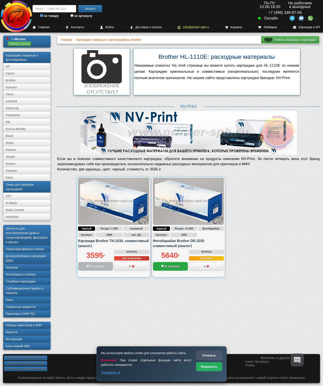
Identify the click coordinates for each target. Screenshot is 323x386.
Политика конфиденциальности (25, 358)
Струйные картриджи (21, 281)
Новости (11, 332)
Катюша (11, 170)
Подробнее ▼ (111, 372)
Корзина (233, 27)
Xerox (10, 94)
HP (8, 66)
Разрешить (209, 366)
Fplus (9, 177)
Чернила (12, 267)
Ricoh (9, 136)
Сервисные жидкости (21, 306)
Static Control (15, 210)
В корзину (170, 266)
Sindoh (10, 156)
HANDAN (12, 217)
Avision (10, 163)
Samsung (12, 108)
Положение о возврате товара (25, 363)
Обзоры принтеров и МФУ (24, 325)
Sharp (10, 143)
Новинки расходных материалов (25, 368)
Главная (41, 27)
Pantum (11, 150)
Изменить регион (19, 43)
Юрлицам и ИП (306, 27)
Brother (11, 80)
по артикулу (81, 16)
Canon (10, 73)
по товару (49, 16)
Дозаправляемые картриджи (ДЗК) (26, 258)
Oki (8, 122)
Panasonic (13, 115)
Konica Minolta (16, 129)
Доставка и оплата (146, 27)
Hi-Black (11, 203)
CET (9, 196)
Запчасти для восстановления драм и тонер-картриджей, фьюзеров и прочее (27, 235)
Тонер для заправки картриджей (20, 187)
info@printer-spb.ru (193, 27)
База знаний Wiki (18, 346)
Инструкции (14, 339)
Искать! (90, 8)
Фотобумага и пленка (21, 274)
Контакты (75, 27)
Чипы (9, 300)
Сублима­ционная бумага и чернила (24, 291)
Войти (107, 27)
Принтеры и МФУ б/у (20, 313)
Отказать (209, 355)
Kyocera (11, 87)
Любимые (267, 27)
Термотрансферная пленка (25, 249)
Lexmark (11, 101)
